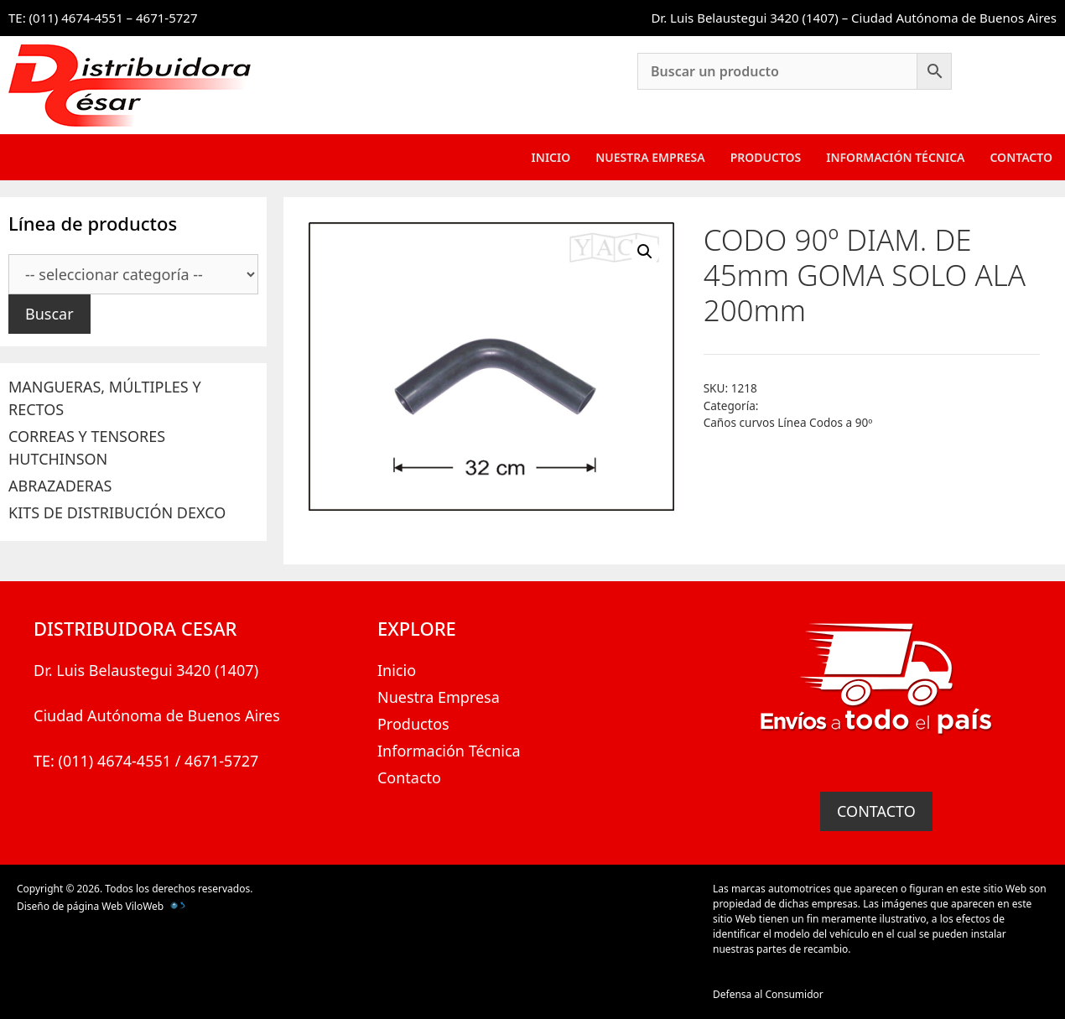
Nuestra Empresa (649, 157)
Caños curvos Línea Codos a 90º (788, 422)
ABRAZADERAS (60, 486)
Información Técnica (895, 157)
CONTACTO (876, 811)
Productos (766, 157)
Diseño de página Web (69, 906)
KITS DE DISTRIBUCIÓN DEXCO (117, 512)
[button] (645, 252)
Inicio (551, 157)
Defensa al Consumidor (768, 994)
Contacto (1021, 157)
